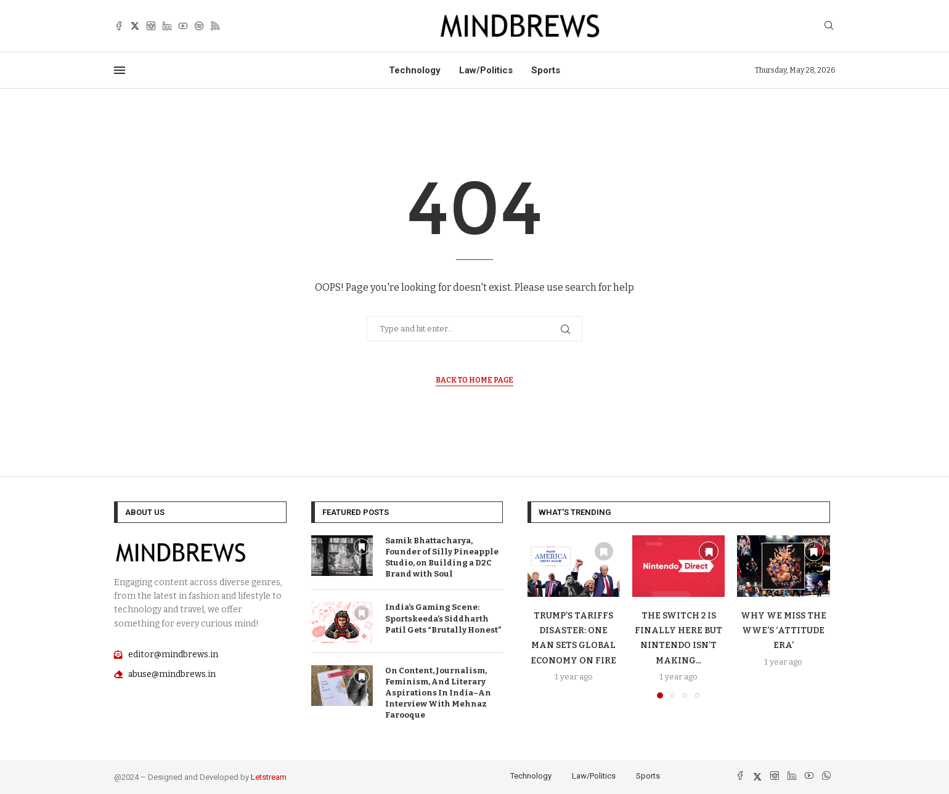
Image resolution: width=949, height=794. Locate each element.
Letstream (269, 777)
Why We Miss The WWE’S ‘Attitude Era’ (783, 630)
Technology (415, 70)
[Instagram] (151, 26)
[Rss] (215, 26)
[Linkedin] (167, 26)
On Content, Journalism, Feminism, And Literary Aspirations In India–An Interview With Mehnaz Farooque (438, 693)
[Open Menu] (119, 70)
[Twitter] (135, 26)
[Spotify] (199, 26)
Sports (545, 70)
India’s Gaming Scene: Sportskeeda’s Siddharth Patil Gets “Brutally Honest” (443, 618)
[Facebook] (119, 26)
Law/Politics (486, 70)
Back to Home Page (474, 380)
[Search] (829, 26)
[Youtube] (183, 26)
